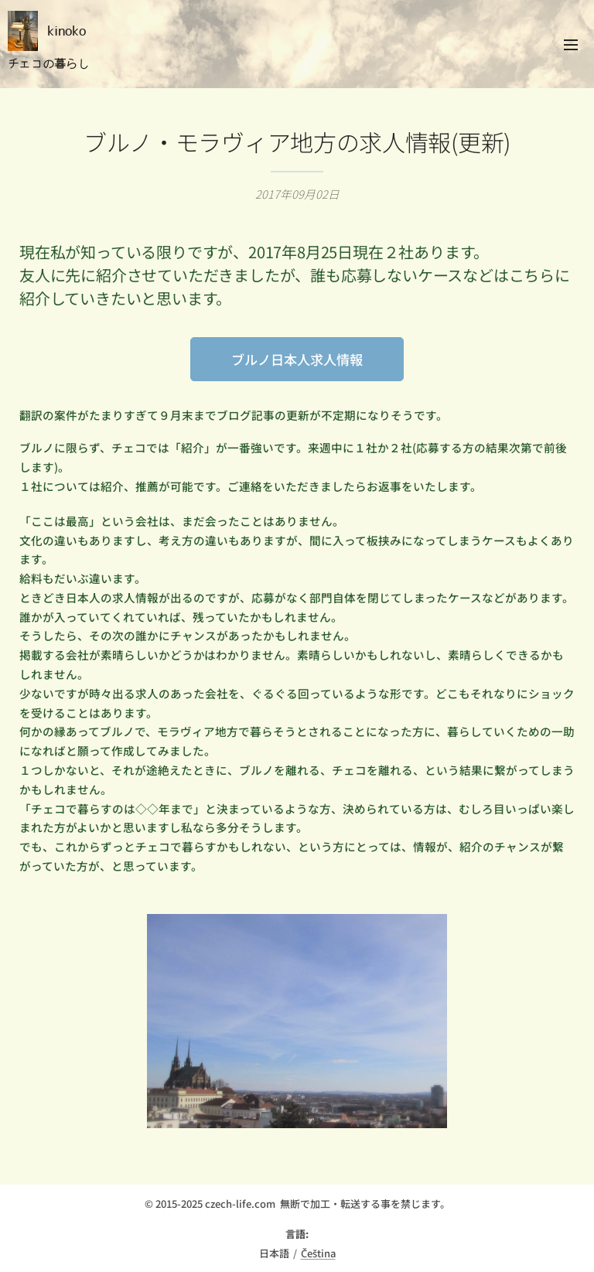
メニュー (571, 45)
